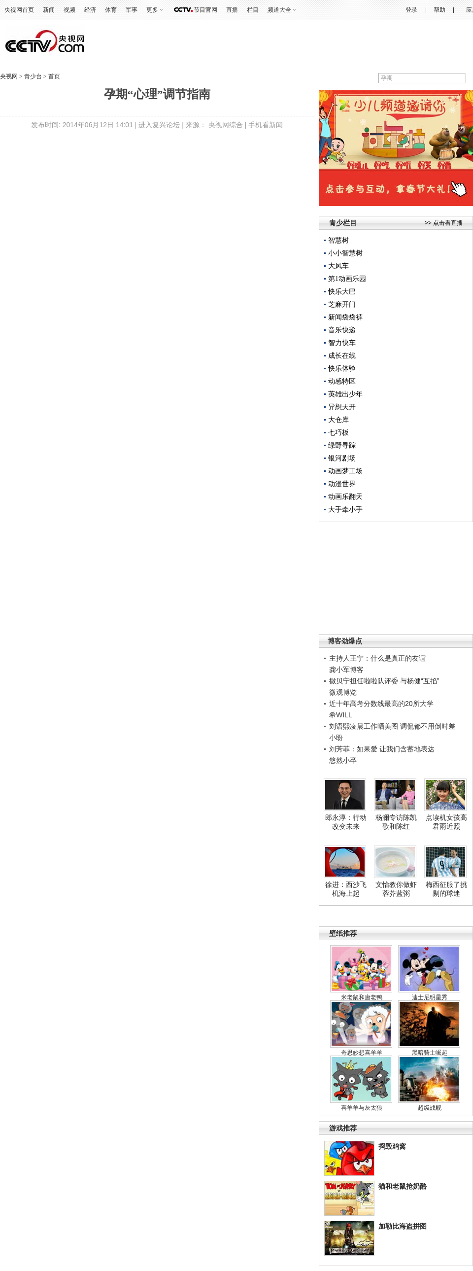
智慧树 (338, 240)
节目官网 (205, 9)
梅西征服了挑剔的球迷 (446, 889)
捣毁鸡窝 (392, 1146)
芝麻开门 (342, 304)
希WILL (340, 715)
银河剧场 (342, 458)
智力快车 (342, 343)
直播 (232, 9)
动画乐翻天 (345, 496)
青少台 (33, 76)
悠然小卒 (343, 760)
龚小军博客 (346, 669)
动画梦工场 (345, 471)
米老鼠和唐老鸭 (361, 997)
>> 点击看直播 (444, 222)
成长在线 (342, 355)
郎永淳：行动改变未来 (346, 821)
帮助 (439, 9)
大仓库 (338, 420)
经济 (90, 9)
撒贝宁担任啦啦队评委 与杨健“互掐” (384, 681)
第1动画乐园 (347, 278)
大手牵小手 (345, 509)
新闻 (49, 9)
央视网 (9, 76)
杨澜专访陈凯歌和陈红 (396, 821)
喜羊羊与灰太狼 (361, 1107)
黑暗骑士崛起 (429, 1052)
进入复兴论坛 (159, 125)
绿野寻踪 (342, 445)
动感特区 (342, 381)
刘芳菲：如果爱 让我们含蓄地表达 (382, 749)
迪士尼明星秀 (429, 997)
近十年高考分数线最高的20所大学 (381, 703)
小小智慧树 (345, 253)
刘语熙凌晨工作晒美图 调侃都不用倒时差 (392, 726)
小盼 (336, 737)
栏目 (253, 9)
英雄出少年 (345, 394)
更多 (152, 9)
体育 (111, 9)
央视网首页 (19, 9)
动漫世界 (342, 484)
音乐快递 (342, 330)
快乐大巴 (342, 291)
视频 (69, 9)
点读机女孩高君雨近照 (446, 821)
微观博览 (343, 692)
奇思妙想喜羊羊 (361, 1052)
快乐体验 (342, 368)
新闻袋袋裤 (345, 317)
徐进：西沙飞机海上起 (346, 889)
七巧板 (338, 432)
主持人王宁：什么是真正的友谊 (377, 658)
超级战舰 (429, 1107)
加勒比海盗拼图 (402, 1226)
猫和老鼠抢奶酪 (402, 1186)
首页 (53, 76)
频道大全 (279, 9)
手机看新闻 (265, 125)
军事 (131, 9)
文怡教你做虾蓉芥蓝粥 (396, 889)
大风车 (338, 266)
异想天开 (342, 407)
